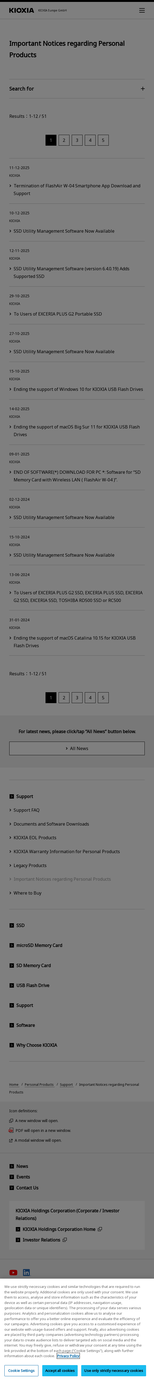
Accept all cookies (60, 1374)
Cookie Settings (21, 1374)
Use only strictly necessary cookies (113, 1374)
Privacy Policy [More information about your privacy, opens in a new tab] (68, 1360)
